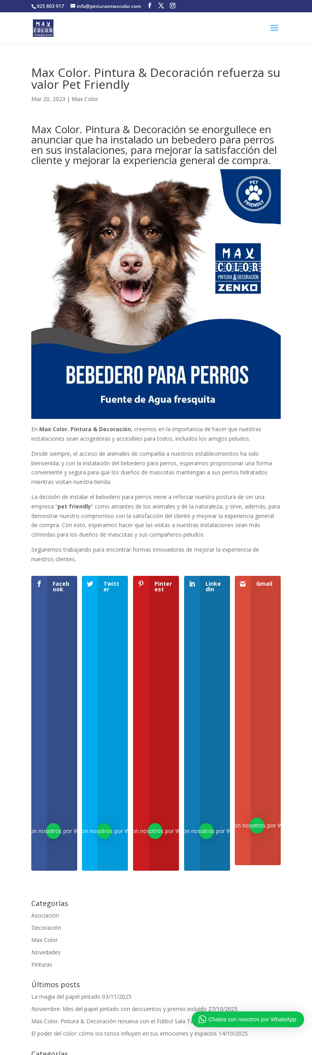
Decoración (46, 927)
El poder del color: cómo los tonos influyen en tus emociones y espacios (124, 1033)
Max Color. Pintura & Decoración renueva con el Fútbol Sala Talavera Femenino (133, 1021)
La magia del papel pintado (66, 996)
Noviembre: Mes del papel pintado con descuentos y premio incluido (119, 1009)
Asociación (45, 915)
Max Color (85, 99)
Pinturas (41, 964)
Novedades (46, 952)
